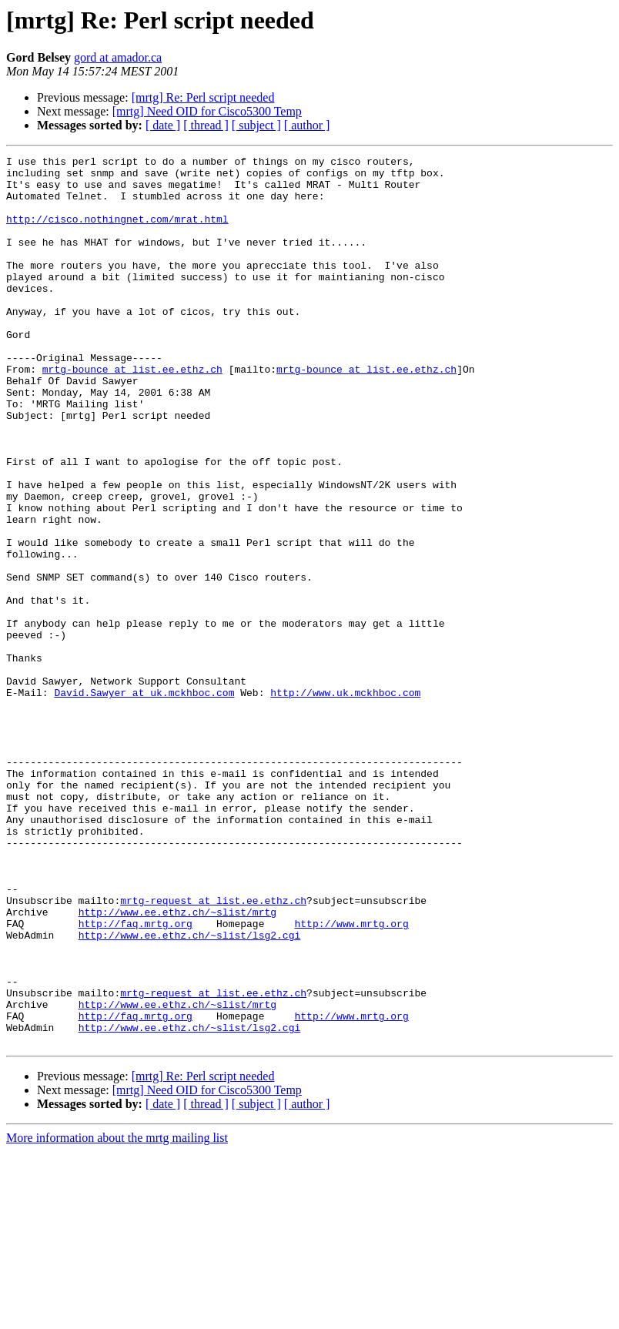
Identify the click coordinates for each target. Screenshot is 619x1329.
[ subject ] (256, 125)
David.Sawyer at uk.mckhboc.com (144, 801)
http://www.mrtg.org (351, 1078)
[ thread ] (206, 125)
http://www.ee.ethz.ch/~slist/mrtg (177, 1064)
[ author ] (307, 125)
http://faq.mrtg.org (135, 1078)
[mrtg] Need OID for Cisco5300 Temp (207, 111)
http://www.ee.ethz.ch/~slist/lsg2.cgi (190, 1092)
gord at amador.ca (118, 57)
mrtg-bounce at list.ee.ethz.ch (132, 413)
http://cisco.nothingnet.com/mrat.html (117, 232)
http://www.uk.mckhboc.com (345, 801)
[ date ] (163, 125)
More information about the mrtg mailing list (117, 1315)
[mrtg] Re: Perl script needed (203, 97)
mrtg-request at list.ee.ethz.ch (213, 1050)
